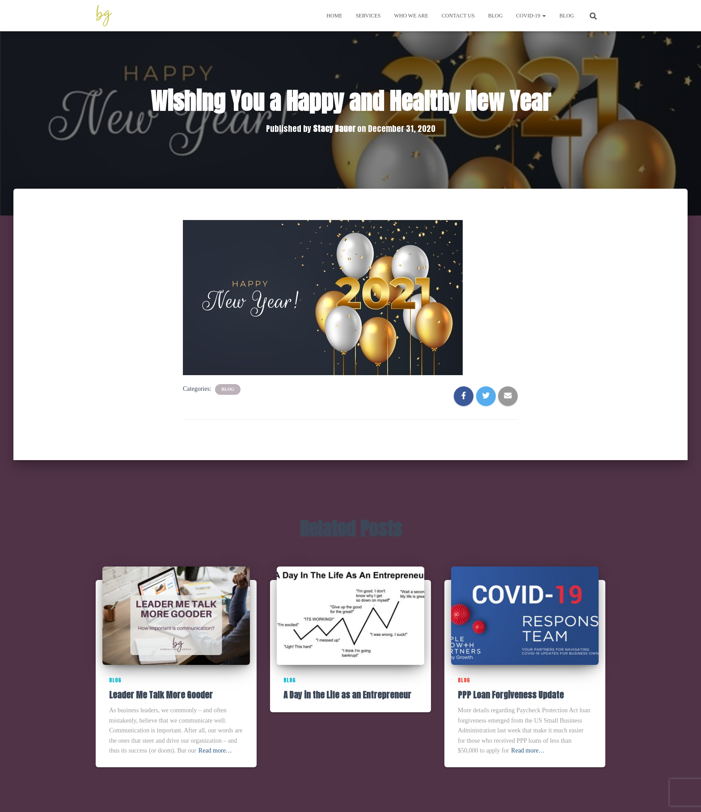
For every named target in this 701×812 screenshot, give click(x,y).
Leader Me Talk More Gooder (161, 695)
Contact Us (458, 16)
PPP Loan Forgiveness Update (511, 695)
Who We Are (411, 16)
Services (368, 16)
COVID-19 (531, 16)
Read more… (215, 750)
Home (334, 16)
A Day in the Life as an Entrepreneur (347, 695)
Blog (495, 16)
